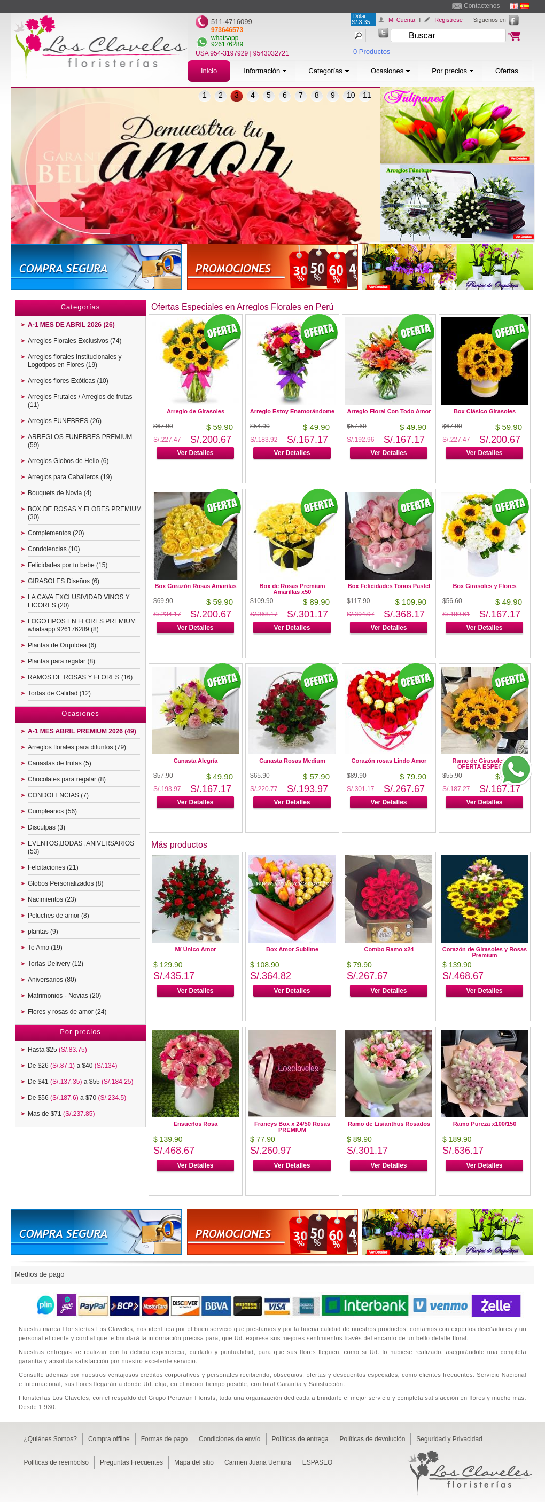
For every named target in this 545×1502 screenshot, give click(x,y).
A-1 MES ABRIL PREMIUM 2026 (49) (82, 731)
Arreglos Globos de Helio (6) (68, 461)
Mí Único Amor (195, 949)
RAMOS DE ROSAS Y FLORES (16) (80, 677)
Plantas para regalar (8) (61, 661)
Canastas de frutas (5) (59, 763)
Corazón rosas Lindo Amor (389, 760)
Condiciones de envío (229, 1439)
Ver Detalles (195, 453)
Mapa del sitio (194, 1462)
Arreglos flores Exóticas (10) (68, 381)
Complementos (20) (56, 533)
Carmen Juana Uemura (257, 1462)
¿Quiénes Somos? (50, 1439)
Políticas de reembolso (56, 1462)
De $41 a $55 (80, 1081)
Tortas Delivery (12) (55, 963)
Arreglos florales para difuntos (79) (77, 747)
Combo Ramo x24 (389, 949)
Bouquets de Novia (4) (59, 493)
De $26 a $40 (72, 1065)
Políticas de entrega (300, 1439)
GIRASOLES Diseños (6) (63, 581)
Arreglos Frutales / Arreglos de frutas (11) (80, 401)
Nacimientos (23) (52, 899)
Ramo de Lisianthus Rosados (389, 1124)
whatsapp (224, 38)
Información (265, 71)
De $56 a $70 (77, 1097)
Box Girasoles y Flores (484, 586)
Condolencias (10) (54, 549)
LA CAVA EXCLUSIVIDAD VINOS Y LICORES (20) (79, 601)
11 (367, 95)
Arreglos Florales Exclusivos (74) (74, 341)
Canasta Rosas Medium (292, 760)
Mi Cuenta (401, 20)
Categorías (328, 71)
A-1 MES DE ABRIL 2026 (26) (71, 324)
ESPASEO (317, 1462)
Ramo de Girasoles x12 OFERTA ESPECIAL (484, 763)
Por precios (453, 71)
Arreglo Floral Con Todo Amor (389, 411)
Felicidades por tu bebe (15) (67, 565)
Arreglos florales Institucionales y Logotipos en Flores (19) (74, 361)
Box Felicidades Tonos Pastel (389, 586)
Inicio (209, 71)
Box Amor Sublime (292, 949)
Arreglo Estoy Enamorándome (292, 411)
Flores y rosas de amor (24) (67, 1011)
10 (351, 95)
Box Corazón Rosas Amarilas (195, 586)
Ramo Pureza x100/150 (485, 1124)
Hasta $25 (57, 1049)
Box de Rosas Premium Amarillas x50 (292, 589)
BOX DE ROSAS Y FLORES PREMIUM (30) (85, 513)
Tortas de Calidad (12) (59, 693)
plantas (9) (43, 931)
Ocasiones (390, 71)
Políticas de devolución (373, 1439)
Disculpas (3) (46, 827)
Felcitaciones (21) (53, 867)
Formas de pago (164, 1439)
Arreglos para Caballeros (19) (70, 477)
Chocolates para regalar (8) (67, 779)
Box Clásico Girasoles (485, 411)
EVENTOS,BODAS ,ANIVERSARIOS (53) (81, 847)
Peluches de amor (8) (58, 915)
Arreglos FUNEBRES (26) (65, 421)
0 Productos (371, 52)
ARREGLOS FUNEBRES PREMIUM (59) (80, 441)
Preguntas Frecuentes (131, 1462)
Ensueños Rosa (196, 1124)
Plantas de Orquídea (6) (62, 645)
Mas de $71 (61, 1113)
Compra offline (109, 1439)
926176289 (227, 44)
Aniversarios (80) (52, 979)
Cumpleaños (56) (52, 811)
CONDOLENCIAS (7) (58, 795)
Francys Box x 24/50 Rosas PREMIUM (292, 1127)
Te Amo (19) (45, 947)
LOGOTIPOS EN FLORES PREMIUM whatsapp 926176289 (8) (82, 625)
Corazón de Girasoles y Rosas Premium (484, 952)
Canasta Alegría (196, 760)
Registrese (448, 20)
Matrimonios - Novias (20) (64, 995)
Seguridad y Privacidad (449, 1439)
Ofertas (506, 71)
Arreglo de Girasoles (195, 411)
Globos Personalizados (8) (65, 883)
